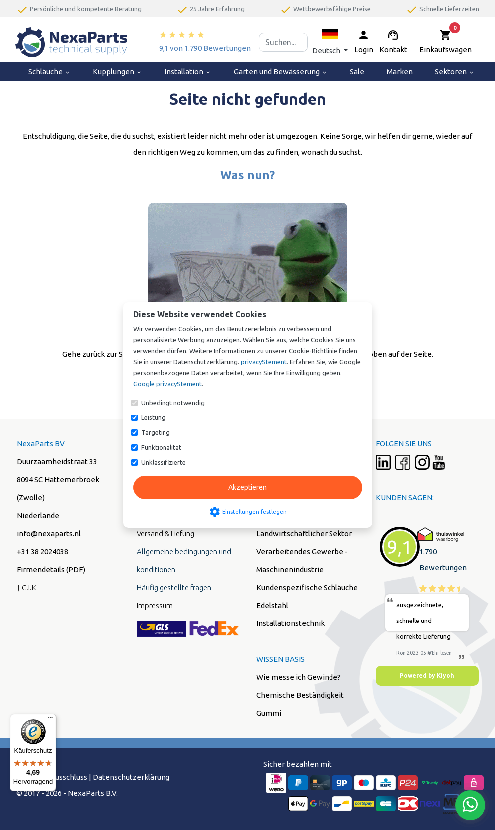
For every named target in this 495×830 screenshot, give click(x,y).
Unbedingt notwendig (173, 402)
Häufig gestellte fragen (174, 587)
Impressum (155, 605)
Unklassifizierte (163, 462)
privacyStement (264, 361)
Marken (400, 71)
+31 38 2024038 (42, 551)
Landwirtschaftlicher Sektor (304, 533)
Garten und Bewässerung (281, 71)
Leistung (153, 417)
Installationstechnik (290, 623)
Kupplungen (117, 71)
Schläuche (49, 71)
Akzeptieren (247, 487)
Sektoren (455, 71)
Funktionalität (161, 447)
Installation (188, 71)
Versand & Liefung (165, 533)
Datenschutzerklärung (131, 777)
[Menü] (50, 720)
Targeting (155, 432)
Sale (357, 71)
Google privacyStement (167, 383)
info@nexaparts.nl (49, 533)
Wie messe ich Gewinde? (298, 677)
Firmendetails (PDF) (51, 569)
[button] (330, 42)
